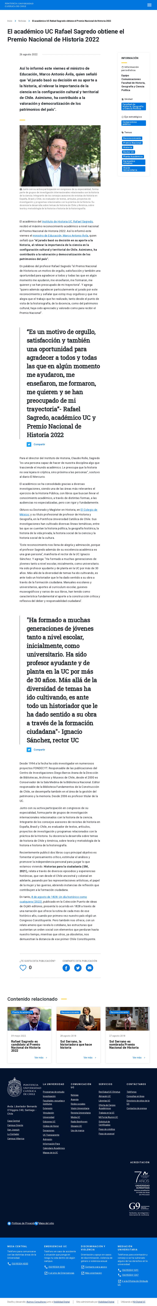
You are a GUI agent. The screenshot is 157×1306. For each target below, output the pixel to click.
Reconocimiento (132, 138)
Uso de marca (77, 1130)
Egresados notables (129, 162)
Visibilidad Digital (62, 1302)
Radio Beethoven (79, 1121)
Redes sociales (78, 1104)
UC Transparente (51, 1135)
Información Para (51, 1144)
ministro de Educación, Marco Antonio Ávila (60, 235)
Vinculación (48, 1113)
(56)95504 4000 (20, 1263)
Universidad (48, 1117)
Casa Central (13, 1121)
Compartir (39, 444)
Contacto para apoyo (96, 1267)
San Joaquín (13, 1130)
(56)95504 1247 (130, 1275)
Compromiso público (130, 123)
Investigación (49, 1096)
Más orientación (93, 1273)
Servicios (106, 1084)
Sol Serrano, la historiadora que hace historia (76, 1044)
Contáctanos (136, 1084)
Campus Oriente (15, 1125)
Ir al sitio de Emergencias (61, 1273)
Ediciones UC (49, 1121)
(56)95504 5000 (56, 1267)
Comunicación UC (81, 1086)
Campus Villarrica (15, 1138)
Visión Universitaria (130, 169)
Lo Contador (13, 1134)
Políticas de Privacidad (22, 1223)
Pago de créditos (107, 1129)
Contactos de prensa (137, 1108)
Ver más (41, 1057)
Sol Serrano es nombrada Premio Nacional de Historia (124, 1044)
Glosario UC (76, 1126)
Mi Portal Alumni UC (108, 1117)
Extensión (47, 1108)
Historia (127, 147)
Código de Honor (51, 1126)
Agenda (74, 1099)
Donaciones (48, 1130)
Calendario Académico (54, 1148)
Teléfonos (131, 1092)
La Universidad (53, 1084)
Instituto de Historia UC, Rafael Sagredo (67, 221)
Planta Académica (133, 156)
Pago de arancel (106, 1133)
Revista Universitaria (81, 1113)
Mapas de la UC (50, 1152)
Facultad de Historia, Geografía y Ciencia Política (133, 106)
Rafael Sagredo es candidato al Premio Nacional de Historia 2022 (25, 1046)
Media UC (75, 1117)
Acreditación (140, 1162)
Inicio (9, 21)
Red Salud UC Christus (109, 1092)
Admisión (47, 1139)
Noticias (22, 21)
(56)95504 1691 (130, 1270)
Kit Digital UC (139, 1302)
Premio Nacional (132, 143)
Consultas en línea (135, 1096)
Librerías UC (104, 1101)
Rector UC (128, 152)
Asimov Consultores (36, 1302)
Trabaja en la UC (106, 1113)
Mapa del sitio (44, 1223)
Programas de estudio (53, 1092)
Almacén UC (105, 1096)
